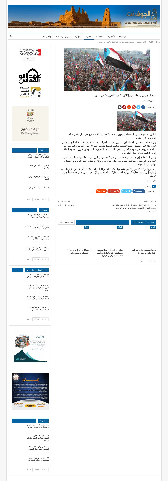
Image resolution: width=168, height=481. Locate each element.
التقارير (89, 36)
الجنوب (148, 186)
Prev (152, 261)
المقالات (100, 36)
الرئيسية (123, 36)
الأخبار (113, 36)
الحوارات (77, 36)
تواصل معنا (45, 36)
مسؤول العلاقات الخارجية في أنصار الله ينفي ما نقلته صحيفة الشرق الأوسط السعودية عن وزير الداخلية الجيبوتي (134, 208)
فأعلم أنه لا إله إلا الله (66, 205)
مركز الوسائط (63, 36)
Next (143, 261)
